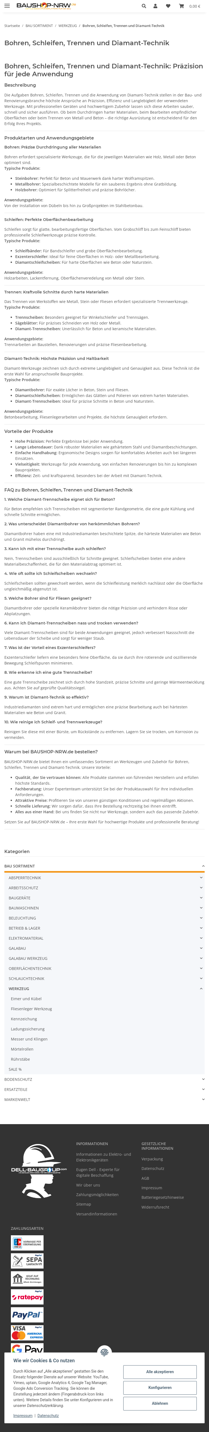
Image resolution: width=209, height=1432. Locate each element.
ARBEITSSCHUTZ (23, 887)
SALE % (15, 1069)
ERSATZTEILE (15, 1089)
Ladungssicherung (28, 1028)
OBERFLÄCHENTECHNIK (30, 968)
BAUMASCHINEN (24, 908)
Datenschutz (48, 1415)
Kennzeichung (24, 1018)
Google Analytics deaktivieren (62, 1425)
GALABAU (17, 948)
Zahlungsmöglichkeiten (97, 1194)
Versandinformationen (96, 1213)
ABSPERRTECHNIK (25, 877)
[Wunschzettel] (168, 6)
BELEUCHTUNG (22, 918)
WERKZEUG (19, 988)
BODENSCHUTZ (18, 1079)
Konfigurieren (159, 1387)
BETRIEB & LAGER (24, 928)
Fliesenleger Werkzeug (31, 1008)
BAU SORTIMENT (19, 866)
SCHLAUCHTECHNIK (26, 978)
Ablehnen (160, 1403)
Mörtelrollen (22, 1049)
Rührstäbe (20, 1059)
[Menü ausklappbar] (7, 3)
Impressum (22, 1415)
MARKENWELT (17, 1099)
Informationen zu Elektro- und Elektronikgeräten (103, 1157)
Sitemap (83, 1204)
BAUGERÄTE (19, 897)
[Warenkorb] (190, 6)
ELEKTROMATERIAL (26, 938)
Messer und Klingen (29, 1039)
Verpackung (152, 1158)
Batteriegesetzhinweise (163, 1197)
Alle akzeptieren (160, 1372)
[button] (145, 6)
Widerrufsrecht (155, 1207)
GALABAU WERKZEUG (28, 958)
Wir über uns (88, 1185)
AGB (145, 1178)
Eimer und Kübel (26, 998)
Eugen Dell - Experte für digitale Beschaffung (98, 1172)
